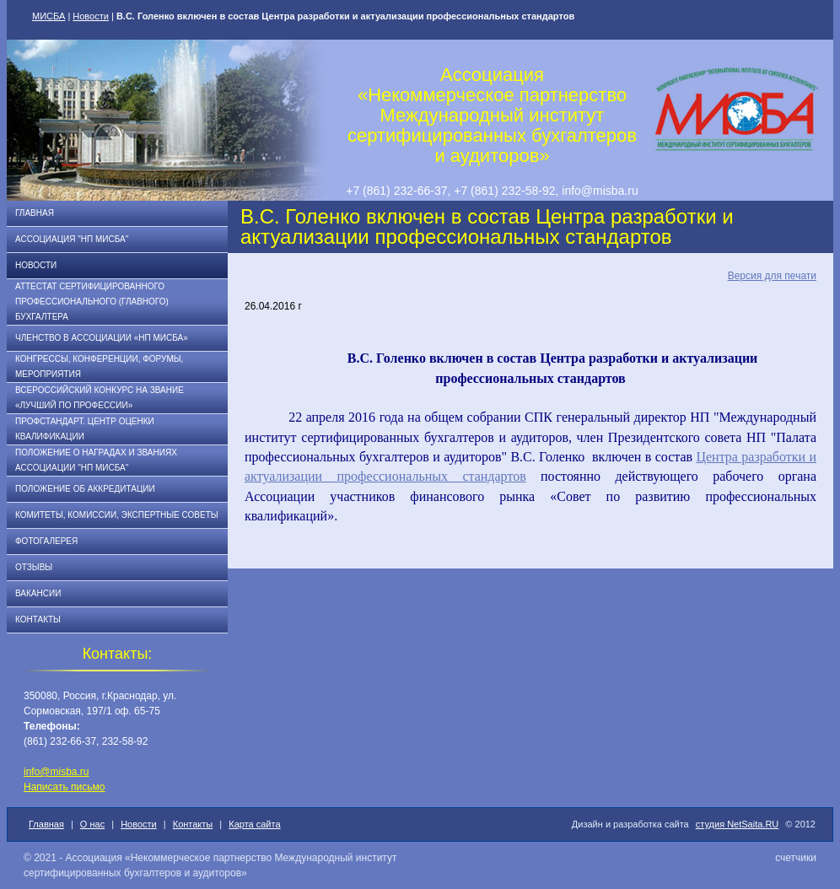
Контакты (38, 619)
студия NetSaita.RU (737, 824)
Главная (34, 213)
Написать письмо (64, 787)
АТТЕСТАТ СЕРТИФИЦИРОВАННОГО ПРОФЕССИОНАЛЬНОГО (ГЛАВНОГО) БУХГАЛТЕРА (92, 301)
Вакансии (38, 593)
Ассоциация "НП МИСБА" (71, 239)
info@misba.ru (56, 772)
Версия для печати (772, 276)
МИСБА (48, 16)
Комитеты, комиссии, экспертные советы (116, 515)
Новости (91, 16)
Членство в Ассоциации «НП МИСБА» (101, 337)
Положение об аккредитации (85, 488)
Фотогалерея (46, 541)
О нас (92, 824)
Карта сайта (254, 824)
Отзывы (33, 567)
